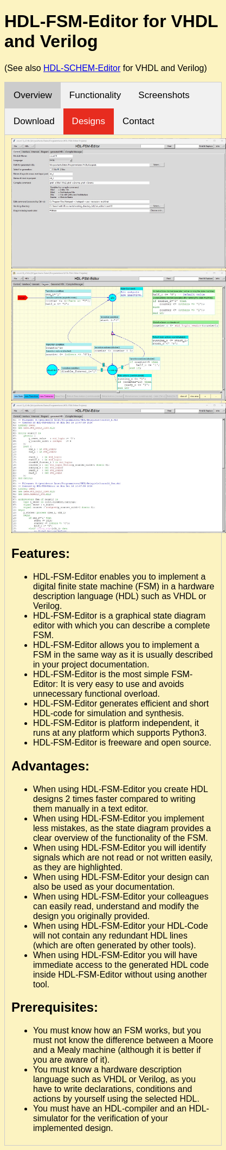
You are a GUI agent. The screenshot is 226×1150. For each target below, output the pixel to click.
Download (34, 121)
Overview (33, 95)
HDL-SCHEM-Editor (81, 68)
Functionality (95, 95)
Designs (88, 121)
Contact (138, 121)
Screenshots (164, 95)
